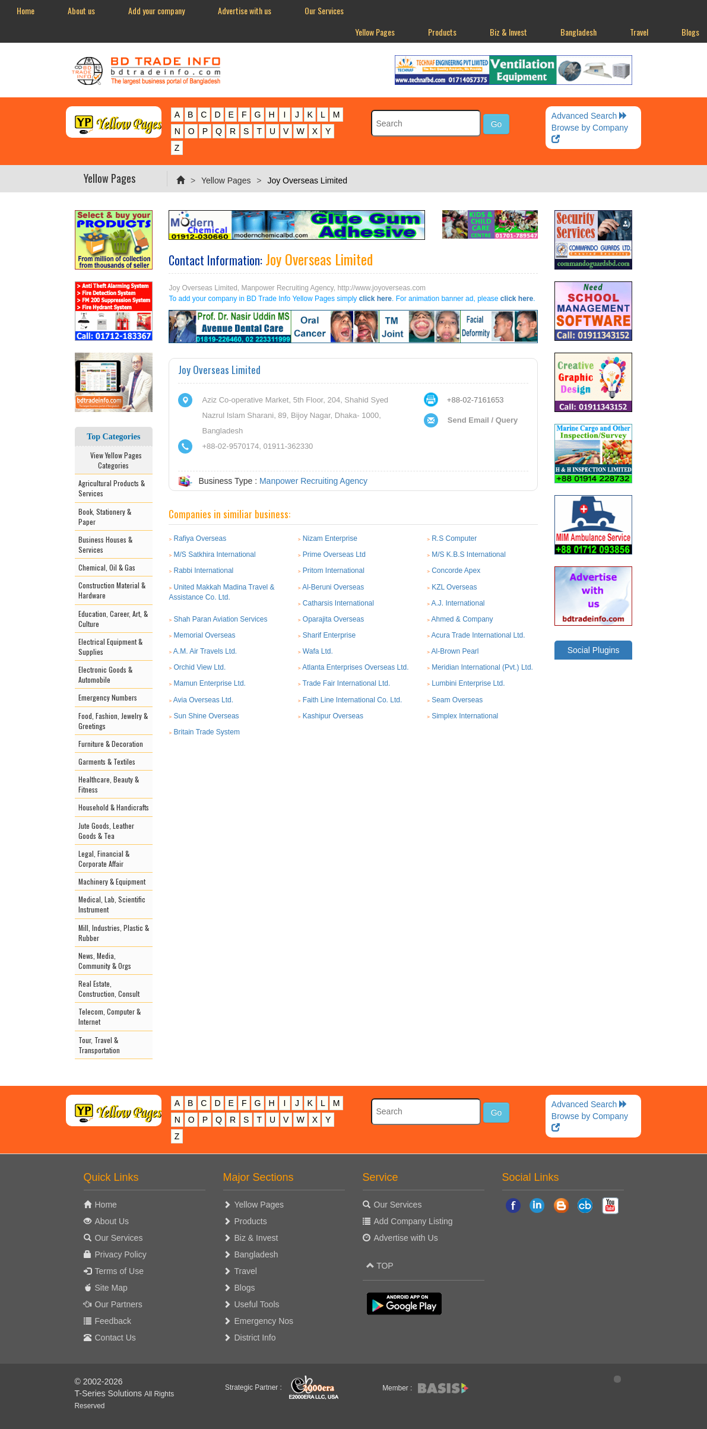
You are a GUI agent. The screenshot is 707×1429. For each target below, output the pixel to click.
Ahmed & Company (462, 619)
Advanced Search (589, 116)
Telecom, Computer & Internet (109, 1016)
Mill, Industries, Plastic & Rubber (113, 933)
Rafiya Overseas (200, 538)
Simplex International (465, 716)
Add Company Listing (413, 1221)
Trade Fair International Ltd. (347, 683)
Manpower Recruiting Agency (313, 481)
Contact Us (115, 1337)
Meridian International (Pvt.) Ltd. (482, 667)
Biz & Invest (508, 32)
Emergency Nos (264, 1321)
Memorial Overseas (205, 635)
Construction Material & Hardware (111, 590)
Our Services (324, 10)
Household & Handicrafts (113, 807)
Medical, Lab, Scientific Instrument (111, 904)
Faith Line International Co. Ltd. (352, 700)
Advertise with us (244, 10)
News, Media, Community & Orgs (104, 960)
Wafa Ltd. (318, 651)
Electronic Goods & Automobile (105, 674)
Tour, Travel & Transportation (99, 1045)
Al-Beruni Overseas (333, 587)
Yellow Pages (375, 32)
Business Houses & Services (105, 544)
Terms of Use (119, 1271)
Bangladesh (578, 32)
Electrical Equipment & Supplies (110, 646)
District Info (255, 1337)
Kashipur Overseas (333, 716)
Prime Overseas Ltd (334, 554)
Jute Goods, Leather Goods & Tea (106, 830)
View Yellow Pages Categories (113, 460)
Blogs (244, 1287)
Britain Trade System (207, 732)
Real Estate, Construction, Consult (109, 988)
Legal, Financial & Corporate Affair (103, 858)
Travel (639, 32)
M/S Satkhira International (215, 554)
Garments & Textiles (106, 761)
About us (81, 10)
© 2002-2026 (99, 1381)
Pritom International (333, 570)
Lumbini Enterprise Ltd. (468, 683)
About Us (112, 1221)
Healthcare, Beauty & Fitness (108, 784)
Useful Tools (257, 1304)
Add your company (156, 10)
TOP (380, 1265)
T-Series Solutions (110, 1393)
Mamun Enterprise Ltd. (210, 683)
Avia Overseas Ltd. (203, 700)
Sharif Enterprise (329, 635)
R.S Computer (454, 538)
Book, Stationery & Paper (104, 516)
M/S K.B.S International (469, 554)
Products (442, 32)
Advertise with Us (406, 1238)
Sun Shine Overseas (206, 716)
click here (375, 298)
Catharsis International (338, 603)
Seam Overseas (457, 700)
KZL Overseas (454, 587)
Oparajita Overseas (333, 619)
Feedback (113, 1321)
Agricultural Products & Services (111, 488)
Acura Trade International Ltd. (478, 635)
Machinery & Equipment (111, 881)
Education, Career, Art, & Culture (113, 619)
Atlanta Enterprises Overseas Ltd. (355, 667)
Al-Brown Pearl (454, 651)
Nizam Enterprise (330, 538)
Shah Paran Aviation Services (221, 619)
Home (25, 10)
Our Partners (118, 1304)
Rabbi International (204, 570)
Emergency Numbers (107, 697)
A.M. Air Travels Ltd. (205, 651)
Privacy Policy (121, 1254)
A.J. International (457, 603)
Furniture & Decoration (110, 744)
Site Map (111, 1287)
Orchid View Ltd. (200, 667)
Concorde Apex (456, 570)
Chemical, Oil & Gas (106, 567)
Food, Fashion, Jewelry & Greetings (113, 721)
